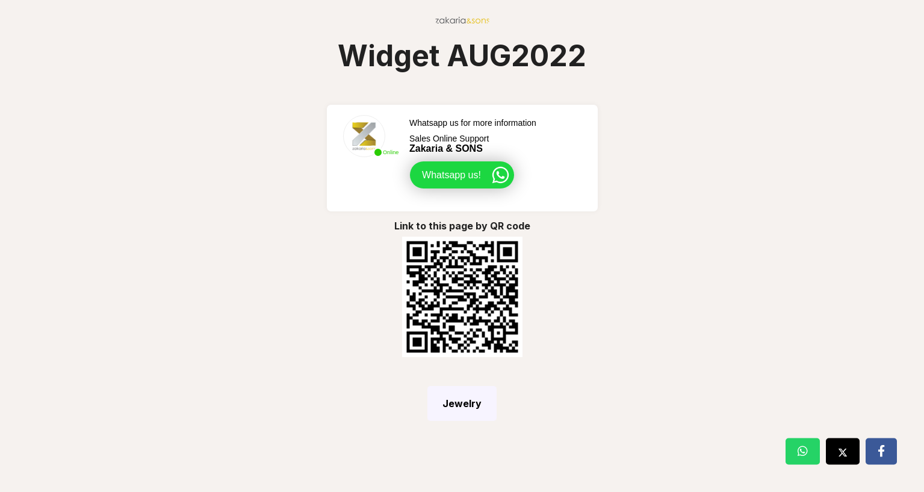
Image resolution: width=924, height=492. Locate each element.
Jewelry (462, 403)
